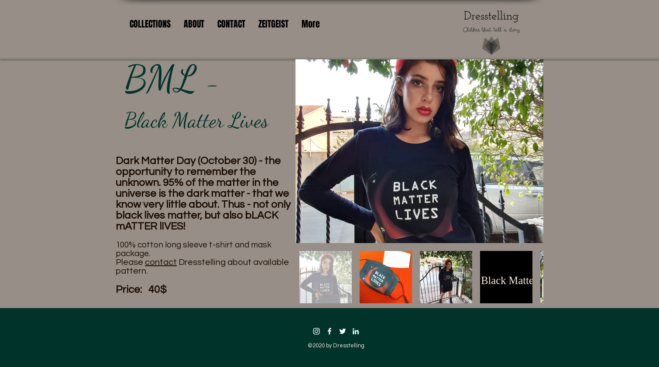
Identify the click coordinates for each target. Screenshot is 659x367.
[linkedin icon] (355, 331)
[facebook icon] (329, 331)
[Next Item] (528, 151)
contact (161, 262)
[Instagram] (316, 331)
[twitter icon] (342, 331)
